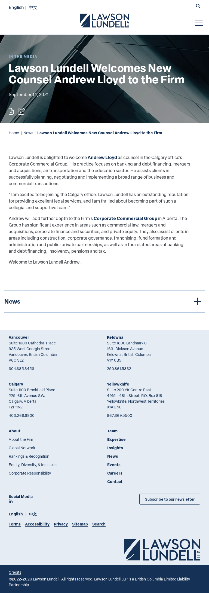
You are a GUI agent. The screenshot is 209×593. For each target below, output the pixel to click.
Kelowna (115, 337)
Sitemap (80, 524)
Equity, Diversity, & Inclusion (33, 464)
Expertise (116, 439)
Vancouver (19, 337)
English (16, 7)
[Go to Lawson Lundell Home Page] (104, 20)
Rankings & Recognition (29, 456)
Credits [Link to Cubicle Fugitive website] (15, 572)
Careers (114, 473)
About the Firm (21, 439)
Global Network (22, 447)
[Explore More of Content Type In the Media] (23, 56)
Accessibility (37, 524)
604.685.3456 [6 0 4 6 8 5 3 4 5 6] (21, 368)
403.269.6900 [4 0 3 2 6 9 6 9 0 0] (22, 415)
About (14, 431)
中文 (33, 7)
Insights (115, 448)
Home (14, 132)
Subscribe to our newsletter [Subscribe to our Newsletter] (170, 499)
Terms (15, 524)
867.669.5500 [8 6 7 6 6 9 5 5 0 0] (119, 415)
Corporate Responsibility (30, 473)
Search (99, 524)
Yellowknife (118, 384)
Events (114, 464)
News (28, 132)
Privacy (61, 524)
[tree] (104, 301)
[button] (198, 6)
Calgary (16, 384)
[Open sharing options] (21, 111)
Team (112, 431)
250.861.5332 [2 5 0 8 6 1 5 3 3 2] (119, 368)
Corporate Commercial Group (125, 218)
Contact (114, 481)
